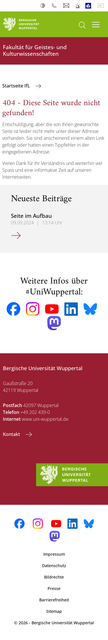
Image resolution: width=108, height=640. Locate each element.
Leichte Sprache (89, 5)
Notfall (78, 5)
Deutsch (102, 5)
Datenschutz (54, 565)
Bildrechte (54, 577)
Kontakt (12, 434)
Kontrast (44, 5)
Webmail (66, 5)
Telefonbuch (55, 5)
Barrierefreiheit (54, 600)
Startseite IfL (16, 86)
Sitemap (54, 611)
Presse (54, 588)
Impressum (54, 554)
